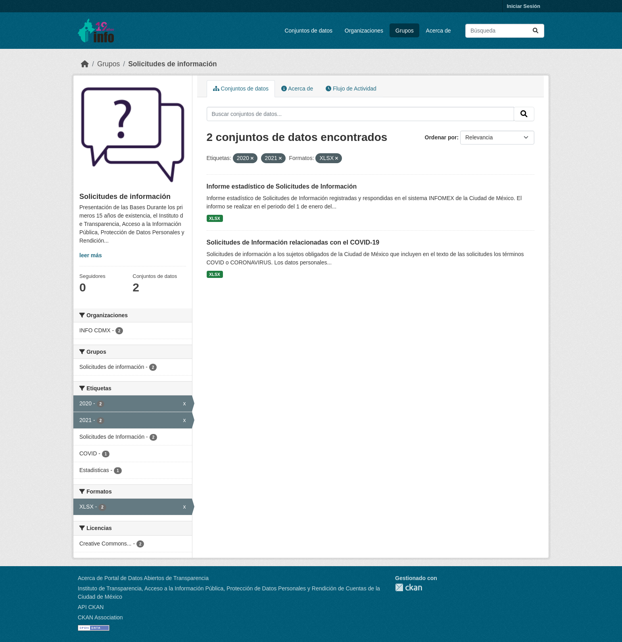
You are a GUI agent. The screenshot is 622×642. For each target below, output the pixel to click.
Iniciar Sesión (523, 6)
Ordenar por (441, 137)
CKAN (408, 587)
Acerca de (438, 30)
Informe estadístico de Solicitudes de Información (282, 186)
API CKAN (91, 607)
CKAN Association (100, 617)
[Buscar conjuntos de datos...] (504, 31)
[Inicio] (85, 64)
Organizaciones (364, 30)
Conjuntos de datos (308, 30)
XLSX (214, 218)
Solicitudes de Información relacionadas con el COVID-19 (293, 242)
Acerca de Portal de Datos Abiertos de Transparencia (143, 578)
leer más (90, 255)
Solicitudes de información (172, 64)
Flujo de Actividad (351, 88)
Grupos (404, 30)
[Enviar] (535, 31)
